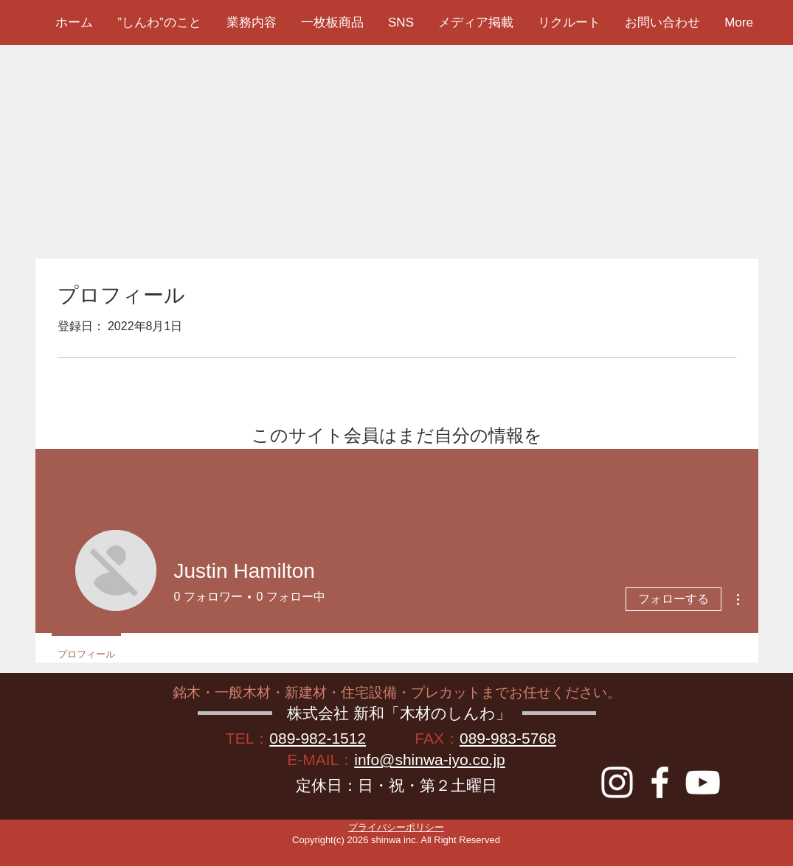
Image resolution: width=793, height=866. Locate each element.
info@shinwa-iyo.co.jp (429, 759)
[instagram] (617, 782)
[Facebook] (660, 782)
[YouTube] (703, 782)
